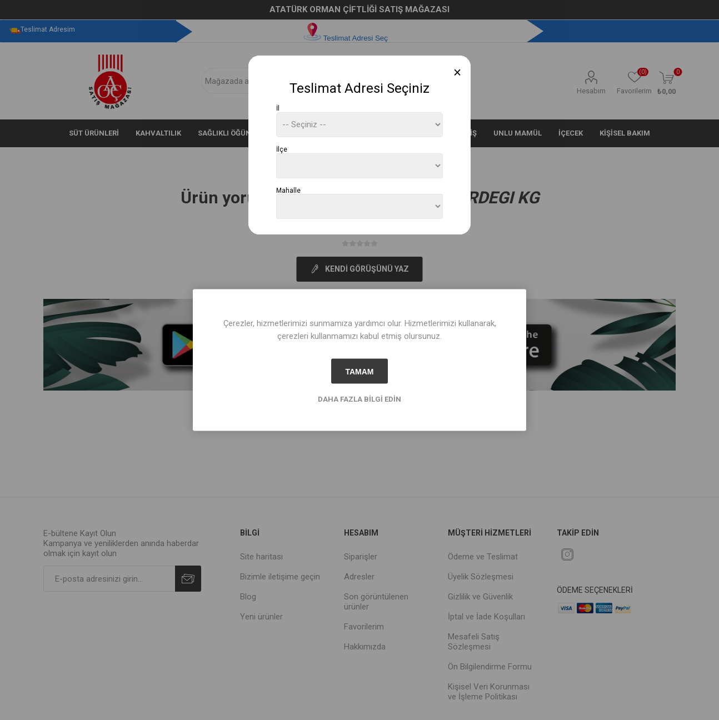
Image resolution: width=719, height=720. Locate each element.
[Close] (458, 72)
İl (277, 108)
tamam (359, 371)
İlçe (281, 149)
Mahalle (288, 190)
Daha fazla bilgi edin (359, 399)
